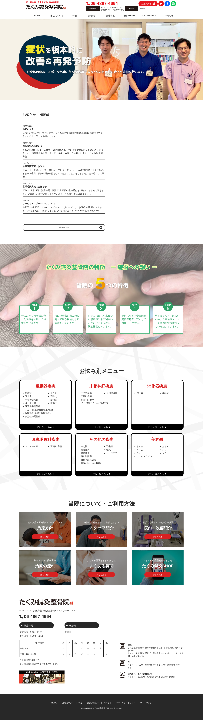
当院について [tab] (57, 15)
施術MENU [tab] (129, 15)
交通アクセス (148, 3)
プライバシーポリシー (125, 703)
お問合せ (107, 703)
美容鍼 (91, 15)
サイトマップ (146, 703)
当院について (68, 703)
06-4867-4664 (102, 3)
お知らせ (169, 15)
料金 (74, 15)
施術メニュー (93, 703)
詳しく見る (45, 537)
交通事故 (110, 15)
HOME (37, 15)
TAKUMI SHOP (149, 15)
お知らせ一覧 (64, 227)
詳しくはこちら (45, 427)
